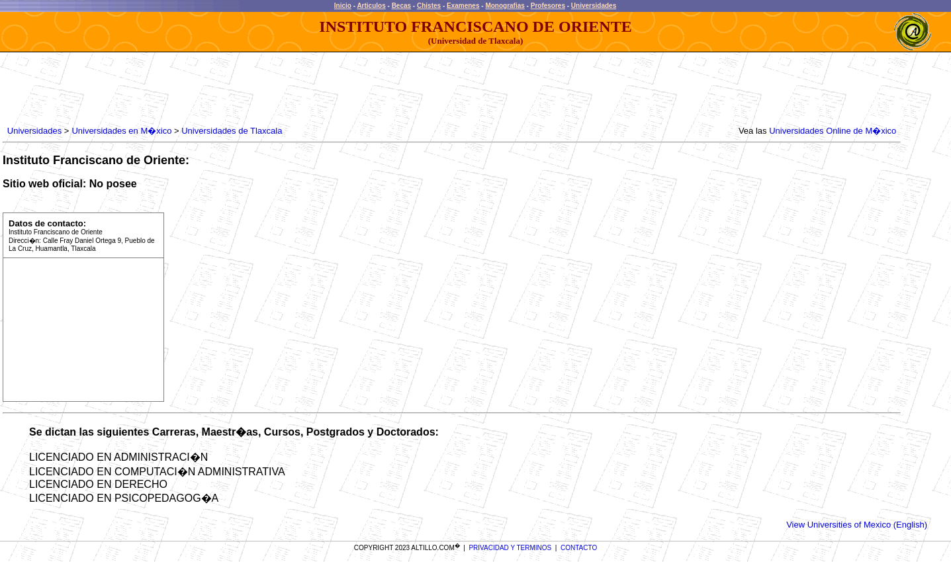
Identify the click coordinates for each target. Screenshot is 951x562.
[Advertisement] (245, 89)
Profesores (548, 5)
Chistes (429, 5)
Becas (401, 5)
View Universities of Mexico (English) (856, 525)
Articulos (371, 5)
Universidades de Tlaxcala (231, 131)
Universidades (593, 5)
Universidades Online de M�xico (832, 131)
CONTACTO (579, 547)
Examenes (463, 5)
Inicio (342, 5)
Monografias (504, 5)
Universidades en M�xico (121, 131)
